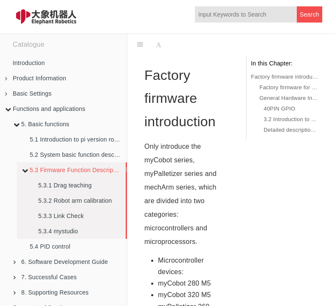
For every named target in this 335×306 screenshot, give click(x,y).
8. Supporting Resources (51, 292)
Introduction (29, 63)
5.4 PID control (50, 246)
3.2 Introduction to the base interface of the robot (291, 119)
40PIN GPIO (279, 108)
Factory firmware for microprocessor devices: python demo (288, 87)
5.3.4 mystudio (58, 231)
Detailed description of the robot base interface (291, 130)
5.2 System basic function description (78, 154)
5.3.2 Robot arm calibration (75, 200)
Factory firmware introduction (284, 77)
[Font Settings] (158, 44)
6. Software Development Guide (61, 261)
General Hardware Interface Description (288, 98)
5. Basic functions (41, 124)
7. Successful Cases (45, 277)
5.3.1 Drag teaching (65, 185)
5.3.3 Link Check (61, 215)
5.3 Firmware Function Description (72, 170)
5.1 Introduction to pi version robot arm (78, 139)
